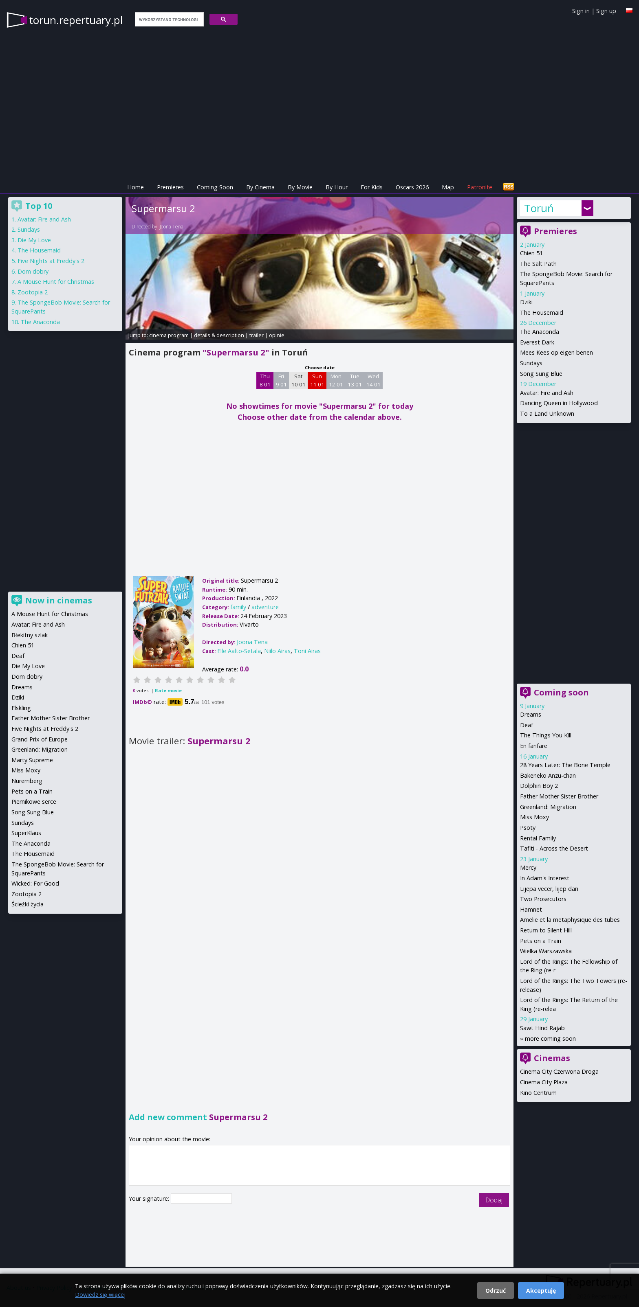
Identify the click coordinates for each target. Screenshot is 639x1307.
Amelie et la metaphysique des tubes (570, 919)
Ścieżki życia (27, 904)
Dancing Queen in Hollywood (559, 403)
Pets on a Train (540, 941)
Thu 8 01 (265, 380)
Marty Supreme (32, 760)
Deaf (526, 725)
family (238, 607)
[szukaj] (168, 19)
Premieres (170, 187)
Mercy (528, 867)
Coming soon (561, 692)
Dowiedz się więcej (100, 1294)
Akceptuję (541, 1290)
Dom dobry (33, 271)
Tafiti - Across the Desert (554, 848)
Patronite (479, 187)
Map (448, 187)
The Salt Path (538, 264)
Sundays (531, 363)
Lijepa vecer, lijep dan (549, 889)
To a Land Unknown (547, 413)
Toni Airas (307, 651)
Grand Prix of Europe (39, 739)
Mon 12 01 (336, 380)
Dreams (530, 714)
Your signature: (150, 1198)
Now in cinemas (58, 600)
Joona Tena (171, 226)
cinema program (169, 335)
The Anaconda (539, 332)
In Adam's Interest (544, 878)
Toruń (539, 208)
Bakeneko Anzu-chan (548, 775)
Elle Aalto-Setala (239, 651)
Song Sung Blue (541, 373)
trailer (256, 335)
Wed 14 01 (373, 380)
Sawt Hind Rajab (542, 1028)
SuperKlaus (26, 833)
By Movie (300, 187)
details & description (219, 335)
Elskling (21, 708)
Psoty (527, 827)
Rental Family (538, 838)
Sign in (581, 11)
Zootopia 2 (33, 292)
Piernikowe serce (33, 801)
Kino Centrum (538, 1092)
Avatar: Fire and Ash (546, 393)
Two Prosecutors (543, 899)
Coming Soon (215, 187)
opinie (276, 335)
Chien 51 (531, 253)
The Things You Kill (545, 735)
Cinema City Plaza (544, 1082)
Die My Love (34, 240)
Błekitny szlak (29, 635)
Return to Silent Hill (546, 930)
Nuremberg (26, 781)
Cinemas (552, 1058)
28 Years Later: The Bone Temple (565, 765)
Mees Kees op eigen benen (556, 352)
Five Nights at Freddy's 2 (51, 261)
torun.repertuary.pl (76, 20)
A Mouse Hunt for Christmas (56, 281)
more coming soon (550, 1038)
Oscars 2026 (412, 187)
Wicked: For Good (35, 883)
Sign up (606, 11)
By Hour (337, 187)
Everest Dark (537, 342)
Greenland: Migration (548, 807)
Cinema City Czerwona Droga (559, 1071)
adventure (265, 607)
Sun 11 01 (317, 380)
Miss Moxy (534, 817)
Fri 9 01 (281, 380)
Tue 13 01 (355, 380)
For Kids (372, 187)
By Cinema (260, 187)
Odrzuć (495, 1290)
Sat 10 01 (298, 380)
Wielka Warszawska (546, 951)
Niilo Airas (277, 651)
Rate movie (168, 690)
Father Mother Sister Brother (559, 796)
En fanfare (533, 746)
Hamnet (531, 909)
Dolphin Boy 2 (539, 785)
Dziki (526, 302)
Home (135, 187)
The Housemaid (541, 312)
